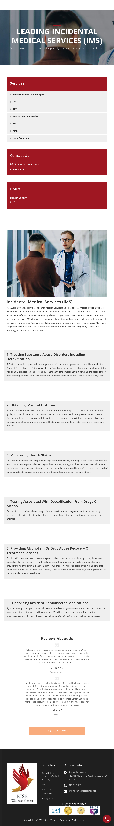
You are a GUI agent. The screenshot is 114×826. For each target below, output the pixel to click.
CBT (15, 109)
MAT (15, 123)
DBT (15, 101)
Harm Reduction (21, 138)
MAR (15, 130)
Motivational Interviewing (25, 116)
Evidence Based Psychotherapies (28, 94)
